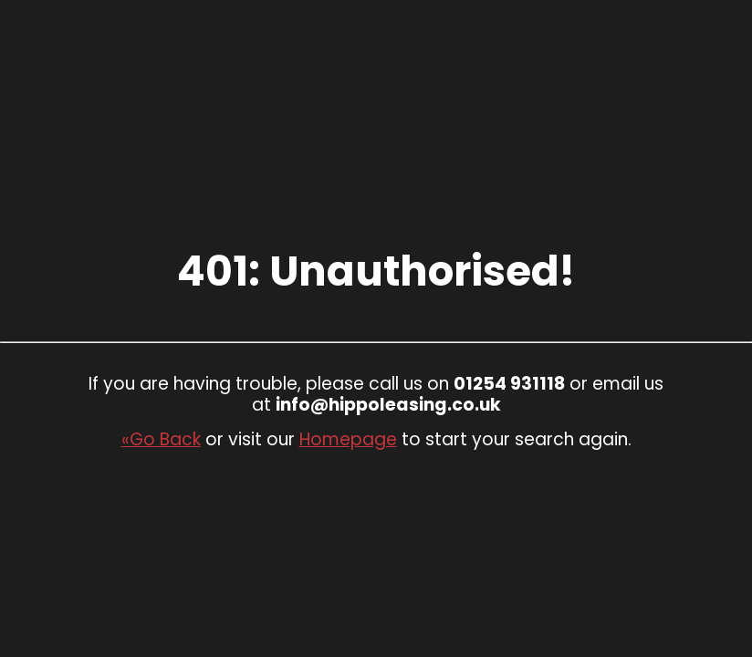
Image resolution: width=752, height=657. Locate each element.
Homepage (348, 439)
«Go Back (161, 439)
